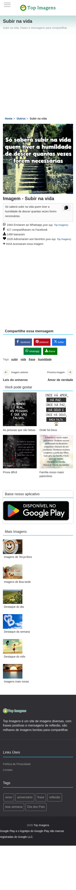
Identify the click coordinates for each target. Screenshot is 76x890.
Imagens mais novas (16, 681)
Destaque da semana (17, 631)
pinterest (42, 342)
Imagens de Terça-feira (18, 556)
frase (40, 797)
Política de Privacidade (17, 764)
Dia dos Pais (36, 806)
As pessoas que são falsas (19, 430)
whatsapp (32, 351)
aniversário (24, 797)
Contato (7, 769)
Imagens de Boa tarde (17, 581)
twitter (59, 342)
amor (8, 797)
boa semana (13, 806)
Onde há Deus (48, 430)
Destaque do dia (14, 606)
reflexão (54, 797)
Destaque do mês (14, 656)
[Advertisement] (36, 73)
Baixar (50, 351)
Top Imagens (60, 225)
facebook (23, 342)
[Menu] (7, 3)
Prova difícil (10, 472)
